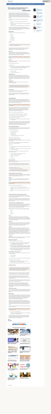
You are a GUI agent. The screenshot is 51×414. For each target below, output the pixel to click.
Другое (37, 28)
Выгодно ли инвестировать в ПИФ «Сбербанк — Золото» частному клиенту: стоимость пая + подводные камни (40, 20)
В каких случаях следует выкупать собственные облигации (39, 31)
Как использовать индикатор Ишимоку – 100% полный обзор (40, 27)
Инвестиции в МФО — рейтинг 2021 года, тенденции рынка (39, 24)
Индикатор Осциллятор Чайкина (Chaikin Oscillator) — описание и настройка (40, 13)
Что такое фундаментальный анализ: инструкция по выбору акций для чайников (40, 10)
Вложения (38, 14)
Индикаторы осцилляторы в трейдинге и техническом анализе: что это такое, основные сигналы (40, 17)
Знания (37, 11)
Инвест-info (10, 1)
